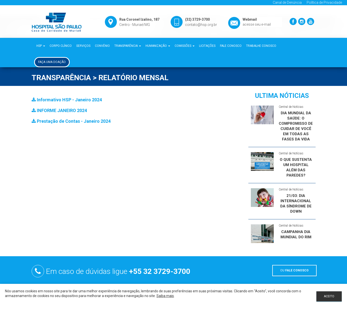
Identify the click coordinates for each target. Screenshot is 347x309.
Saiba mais (165, 296)
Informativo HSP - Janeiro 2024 (67, 99)
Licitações (207, 46)
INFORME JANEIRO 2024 (59, 110)
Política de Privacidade (324, 2)
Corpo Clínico (61, 46)
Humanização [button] (157, 46)
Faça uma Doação (52, 62)
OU (294, 270)
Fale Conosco (231, 46)
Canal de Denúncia (287, 2)
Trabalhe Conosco (261, 46)
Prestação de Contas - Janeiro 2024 (71, 121)
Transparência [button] (127, 46)
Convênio (102, 46)
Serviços (83, 46)
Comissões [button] (185, 46)
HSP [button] (40, 46)
